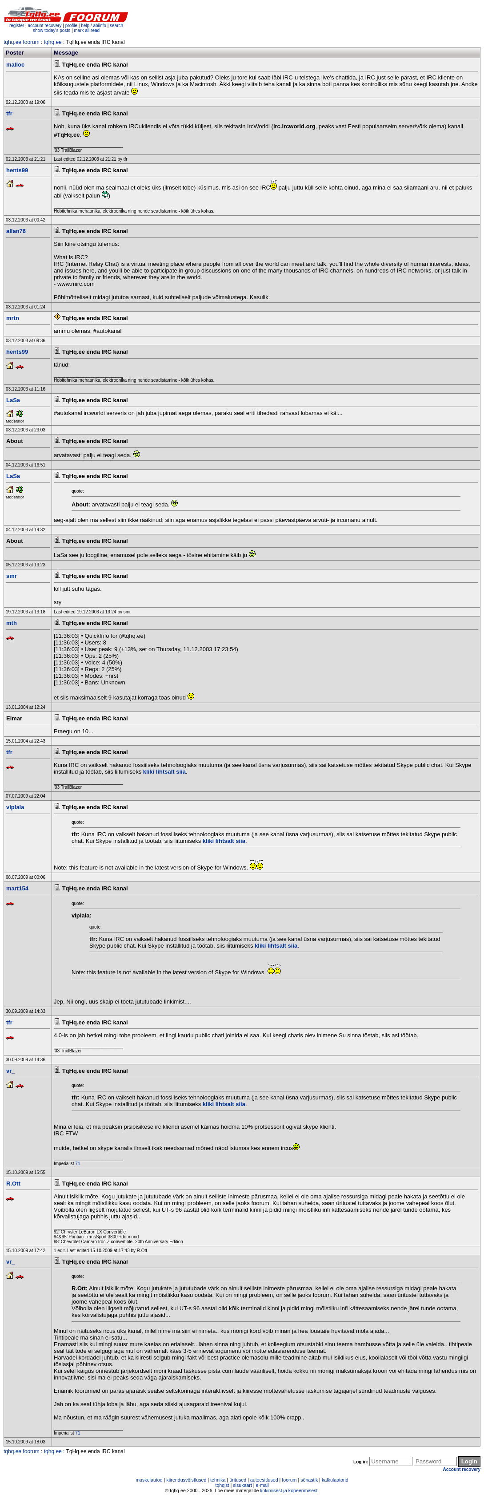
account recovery (45, 25)
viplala (15, 807)
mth (11, 623)
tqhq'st (222, 1485)
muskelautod (149, 1479)
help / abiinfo (93, 25)
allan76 (16, 231)
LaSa (13, 400)
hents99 (17, 170)
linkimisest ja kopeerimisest (288, 1490)
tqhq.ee (53, 42)
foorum (289, 1479)
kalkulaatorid (335, 1479)
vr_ (10, 1070)
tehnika (217, 1479)
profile (71, 25)
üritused (237, 1479)
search (116, 25)
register (16, 25)
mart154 (17, 888)
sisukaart (242, 1485)
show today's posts (51, 30)
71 (77, 1163)
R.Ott (13, 1183)
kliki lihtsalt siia (164, 771)
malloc (15, 64)
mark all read (87, 30)
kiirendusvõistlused (186, 1479)
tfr (9, 113)
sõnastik (309, 1479)
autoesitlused (264, 1479)
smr (11, 576)
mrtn (12, 318)
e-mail (262, 1485)
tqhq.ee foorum (22, 42)
